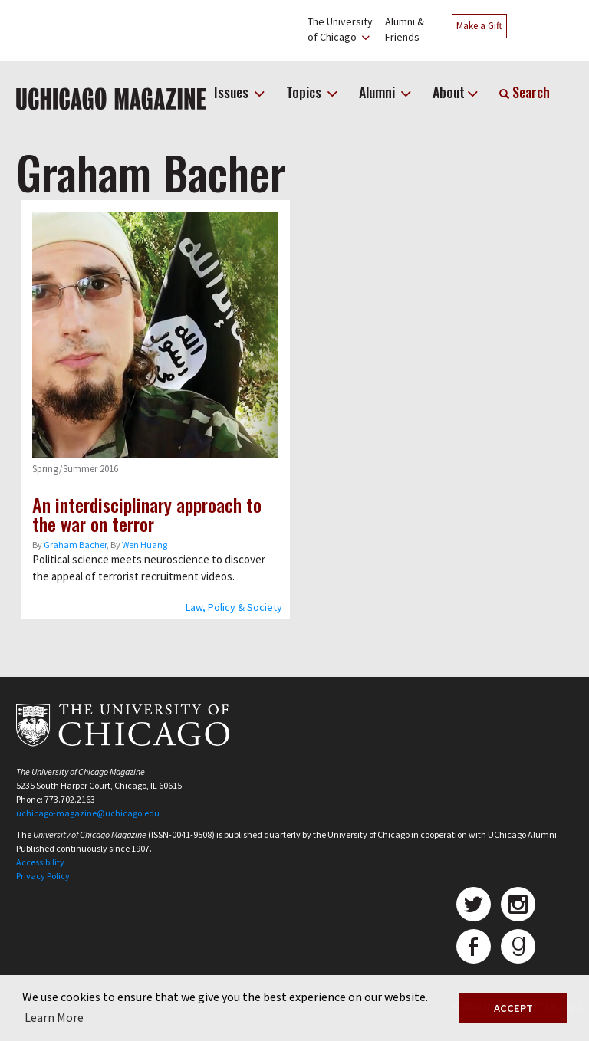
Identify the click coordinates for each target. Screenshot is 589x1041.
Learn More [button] (54, 1017)
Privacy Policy (43, 876)
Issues (233, 92)
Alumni (378, 92)
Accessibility (40, 862)
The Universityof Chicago (340, 29)
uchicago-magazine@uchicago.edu (88, 813)
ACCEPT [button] (513, 1008)
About (449, 92)
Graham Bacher (75, 544)
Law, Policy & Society (234, 607)
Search (524, 92)
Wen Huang (144, 544)
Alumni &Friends (404, 29)
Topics (305, 92)
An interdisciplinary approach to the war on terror (147, 514)
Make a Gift (479, 25)
